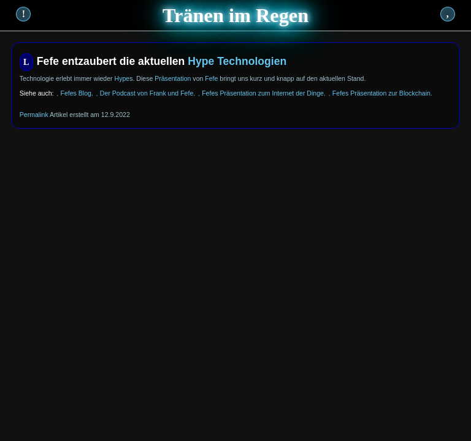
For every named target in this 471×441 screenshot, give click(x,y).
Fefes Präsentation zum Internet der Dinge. (264, 93)
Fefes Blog (75, 93)
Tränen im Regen (235, 15)
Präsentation (173, 78)
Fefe (211, 78)
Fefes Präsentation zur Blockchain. (382, 93)
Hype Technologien (237, 61)
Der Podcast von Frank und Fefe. (147, 93)
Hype (122, 78)
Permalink (34, 114)
